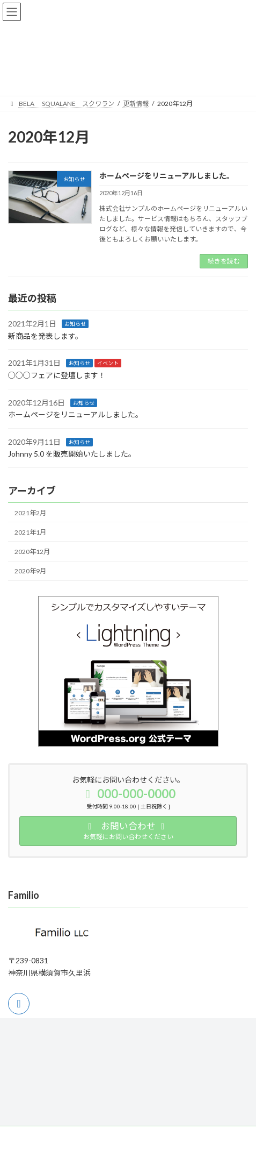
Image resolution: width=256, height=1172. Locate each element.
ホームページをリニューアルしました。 (166, 175)
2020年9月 (30, 571)
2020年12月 (32, 552)
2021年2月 (30, 513)
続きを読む (224, 261)
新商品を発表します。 (45, 335)
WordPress (76, 1155)
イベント (108, 363)
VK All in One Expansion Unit (189, 1155)
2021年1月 (30, 532)
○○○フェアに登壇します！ (57, 375)
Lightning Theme (126, 1155)
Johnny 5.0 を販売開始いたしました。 (72, 454)
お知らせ (75, 324)
